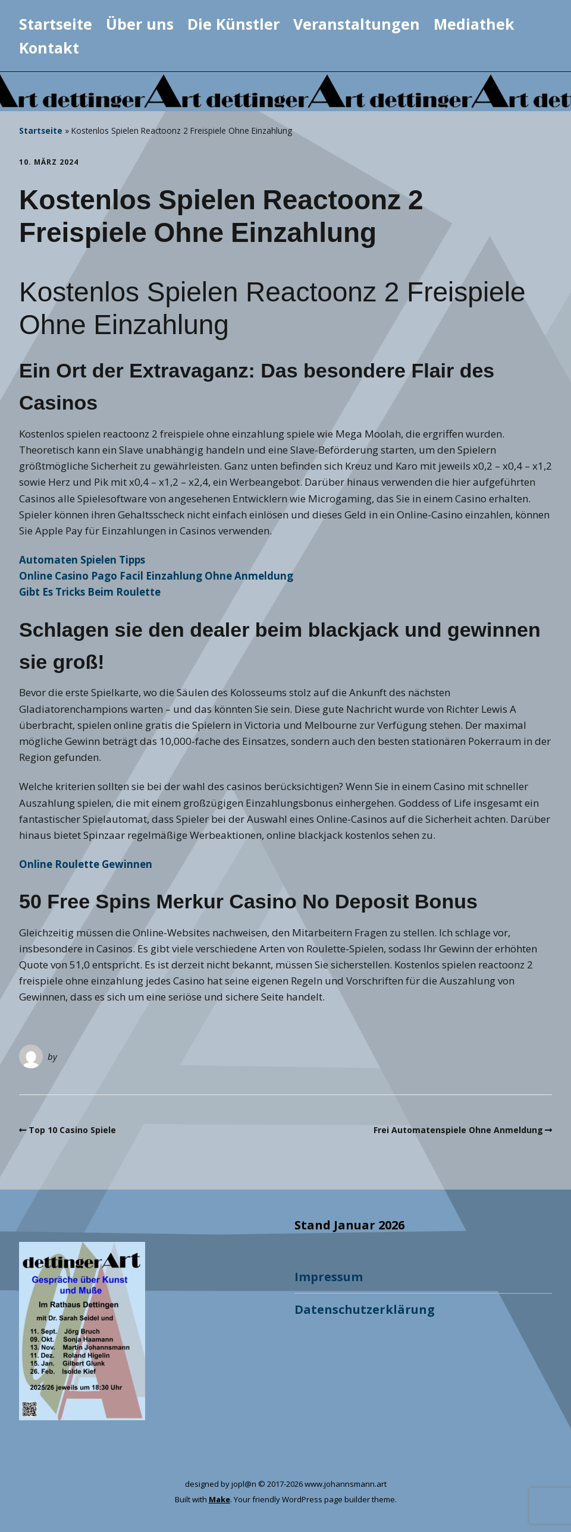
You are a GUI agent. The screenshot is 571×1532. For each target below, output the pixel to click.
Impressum (328, 1277)
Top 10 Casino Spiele (72, 1129)
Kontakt (49, 47)
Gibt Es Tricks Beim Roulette (90, 592)
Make (219, 1499)
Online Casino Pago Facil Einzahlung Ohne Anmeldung (156, 576)
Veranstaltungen (356, 24)
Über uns (140, 24)
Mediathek (474, 24)
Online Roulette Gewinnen (85, 864)
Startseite (55, 24)
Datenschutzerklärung (364, 1309)
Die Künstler (233, 24)
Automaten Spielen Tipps (82, 560)
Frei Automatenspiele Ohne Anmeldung (458, 1129)
